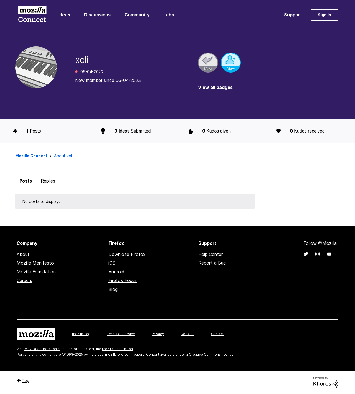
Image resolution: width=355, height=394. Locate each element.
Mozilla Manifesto (35, 263)
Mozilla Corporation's (42, 349)
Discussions (97, 15)
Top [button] (25, 380)
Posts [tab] (25, 181)
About (23, 254)
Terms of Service (121, 334)
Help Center (210, 254)
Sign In (324, 15)
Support (293, 15)
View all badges (215, 87)
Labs (168, 15)
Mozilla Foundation (36, 272)
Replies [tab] (48, 181)
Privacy (158, 334)
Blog (113, 289)
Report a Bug (212, 263)
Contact (217, 334)
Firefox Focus (122, 280)
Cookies (187, 334)
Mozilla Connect (32, 15)
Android (116, 272)
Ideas (64, 15)
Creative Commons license (211, 354)
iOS (111, 263)
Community (137, 15)
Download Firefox (127, 254)
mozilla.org (81, 334)
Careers (24, 280)
